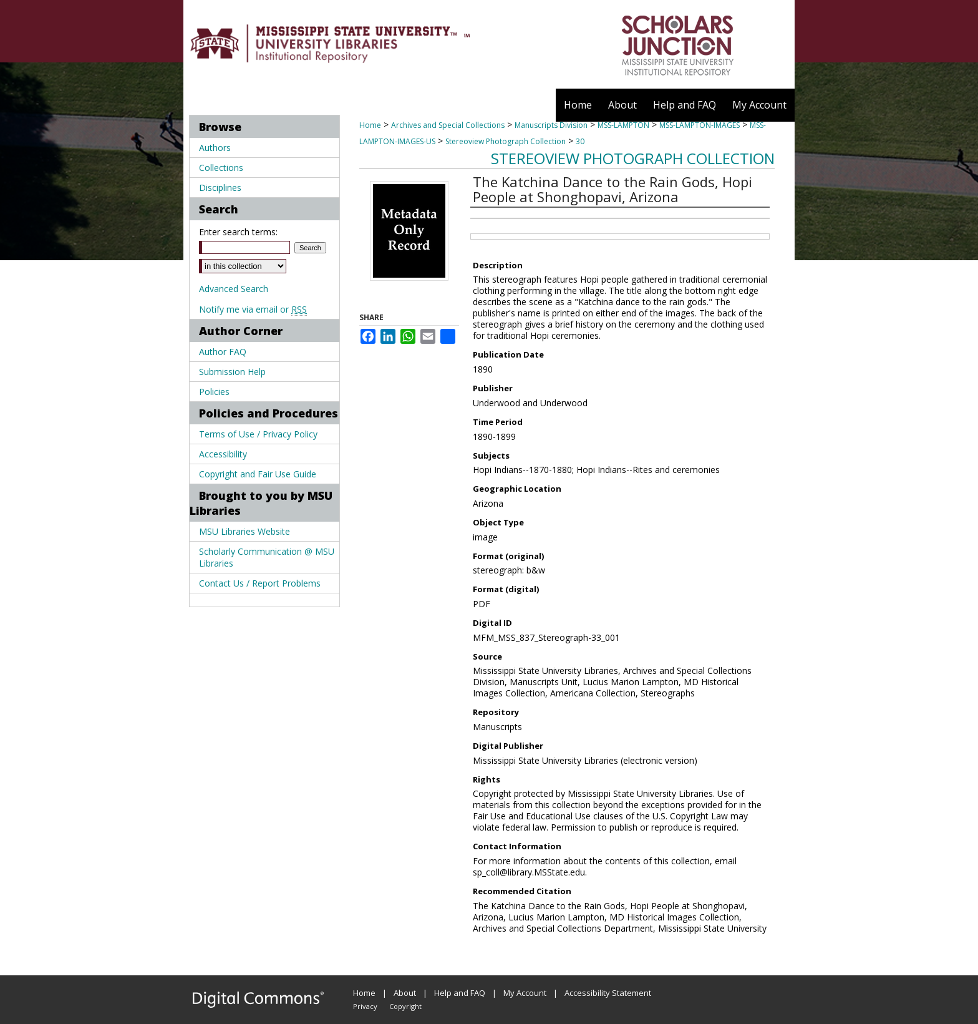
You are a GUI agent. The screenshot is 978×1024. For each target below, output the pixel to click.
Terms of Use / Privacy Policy (258, 434)
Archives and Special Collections (448, 125)
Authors (215, 148)
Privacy (365, 1006)
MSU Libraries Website (244, 531)
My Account (524, 992)
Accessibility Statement (607, 992)
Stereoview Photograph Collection (505, 141)
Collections (221, 167)
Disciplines (220, 187)
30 (580, 141)
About (405, 992)
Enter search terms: (238, 232)
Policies (214, 391)
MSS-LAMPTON (623, 125)
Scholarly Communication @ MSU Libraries (266, 557)
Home (370, 125)
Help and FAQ (459, 992)
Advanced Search (233, 289)
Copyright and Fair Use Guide (257, 474)
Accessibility (223, 454)
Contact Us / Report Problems (260, 583)
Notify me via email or (253, 309)
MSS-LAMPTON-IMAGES (699, 125)
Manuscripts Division (551, 125)
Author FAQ (222, 352)
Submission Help (232, 372)
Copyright (405, 1006)
